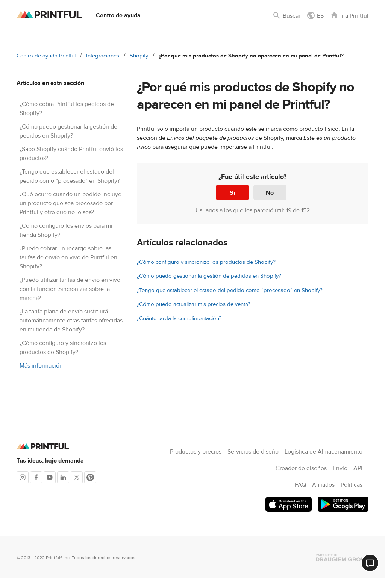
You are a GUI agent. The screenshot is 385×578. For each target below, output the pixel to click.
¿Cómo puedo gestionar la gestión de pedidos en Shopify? (209, 276)
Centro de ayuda (118, 15)
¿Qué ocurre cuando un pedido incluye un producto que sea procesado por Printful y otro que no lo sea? (70, 203)
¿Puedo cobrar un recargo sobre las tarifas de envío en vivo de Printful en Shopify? (68, 257)
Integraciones (102, 55)
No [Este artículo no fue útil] (270, 193)
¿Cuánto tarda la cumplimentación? (179, 318)
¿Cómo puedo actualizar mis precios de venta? (193, 304)
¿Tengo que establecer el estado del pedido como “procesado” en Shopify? (230, 290)
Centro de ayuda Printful (46, 55)
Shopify (139, 55)
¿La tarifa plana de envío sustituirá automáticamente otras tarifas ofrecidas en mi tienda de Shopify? (71, 320)
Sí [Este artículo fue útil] (232, 193)
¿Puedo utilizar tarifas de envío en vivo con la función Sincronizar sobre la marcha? (70, 289)
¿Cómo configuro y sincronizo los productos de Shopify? (206, 262)
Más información (41, 365)
